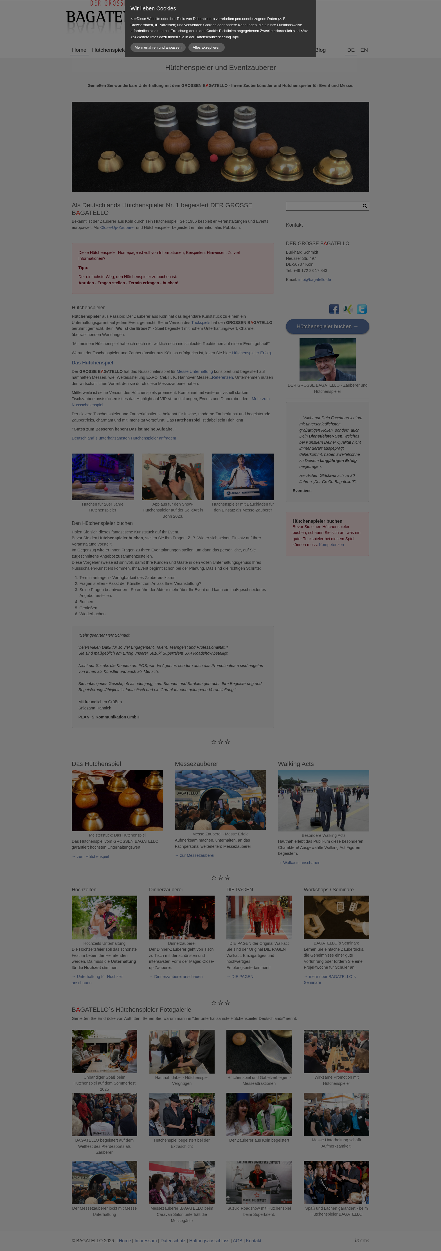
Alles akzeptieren (206, 47)
